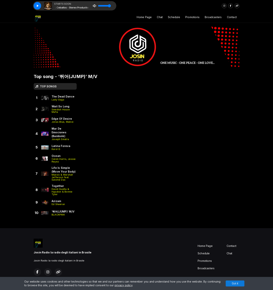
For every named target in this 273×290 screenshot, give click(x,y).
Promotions (192, 17)
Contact (232, 17)
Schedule (174, 17)
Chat (160, 17)
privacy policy (123, 285)
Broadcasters (213, 17)
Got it (235, 283)
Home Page (144, 17)
